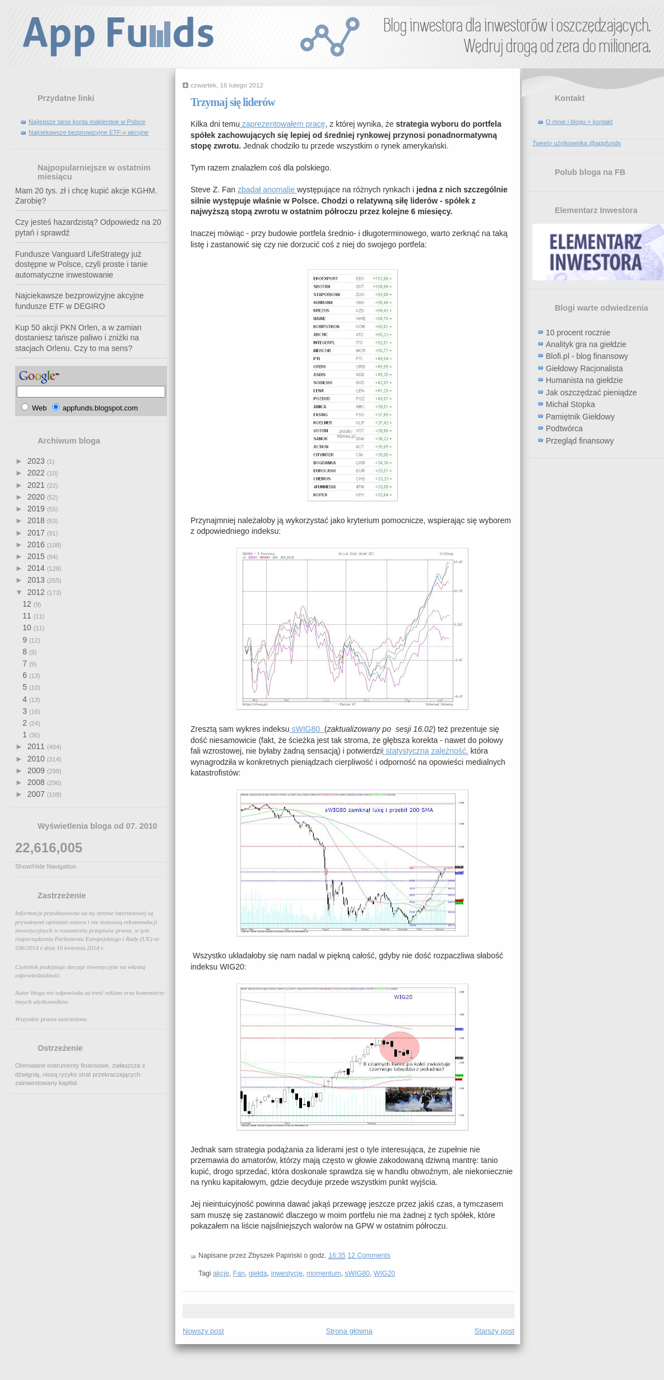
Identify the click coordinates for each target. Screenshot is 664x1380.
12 (27, 603)
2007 (37, 794)
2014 (37, 568)
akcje (221, 1273)
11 (27, 615)
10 (27, 627)
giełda (258, 1273)
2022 (37, 472)
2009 (37, 770)
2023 (37, 460)
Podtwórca (564, 428)
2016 (37, 544)
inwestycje (287, 1273)
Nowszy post (203, 1331)
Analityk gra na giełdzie (586, 344)
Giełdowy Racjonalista (584, 368)
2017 (37, 532)
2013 (37, 579)
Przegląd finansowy (580, 440)
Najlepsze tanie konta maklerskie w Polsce (87, 121)
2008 (37, 782)
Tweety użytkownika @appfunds (576, 143)
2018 (37, 520)
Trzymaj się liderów (233, 102)
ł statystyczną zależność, (425, 750)
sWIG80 (307, 728)
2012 (37, 592)
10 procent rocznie (578, 332)
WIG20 (384, 1273)
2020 (37, 496)
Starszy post (494, 1331)
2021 (37, 485)
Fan (239, 1273)
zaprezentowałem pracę (283, 123)
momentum (324, 1273)
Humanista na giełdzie (584, 380)
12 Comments (369, 1255)
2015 (37, 556)
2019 (37, 508)
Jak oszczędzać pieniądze (591, 392)
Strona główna (349, 1331)
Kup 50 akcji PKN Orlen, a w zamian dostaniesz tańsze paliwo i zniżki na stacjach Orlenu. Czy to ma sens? (78, 338)
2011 (37, 746)
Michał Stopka (570, 404)
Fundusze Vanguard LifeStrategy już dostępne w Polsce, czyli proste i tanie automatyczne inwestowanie (81, 264)
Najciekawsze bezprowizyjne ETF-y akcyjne (88, 132)
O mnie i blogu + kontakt (579, 121)
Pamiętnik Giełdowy (580, 416)
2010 (37, 758)
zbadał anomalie (267, 189)
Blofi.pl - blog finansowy (587, 356)
